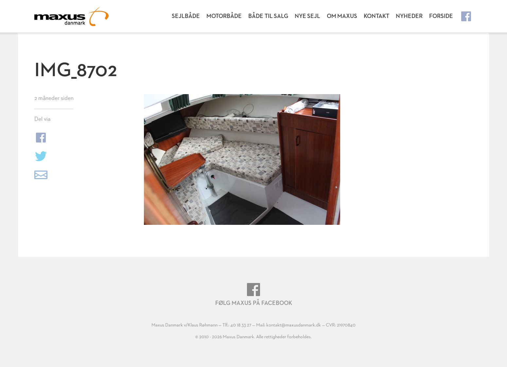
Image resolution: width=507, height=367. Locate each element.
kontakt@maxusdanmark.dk (293, 325)
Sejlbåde (186, 16)
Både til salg (268, 16)
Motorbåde (224, 16)
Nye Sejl (307, 16)
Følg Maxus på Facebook (253, 294)
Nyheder (409, 16)
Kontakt (376, 16)
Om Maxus (342, 16)
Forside (441, 16)
